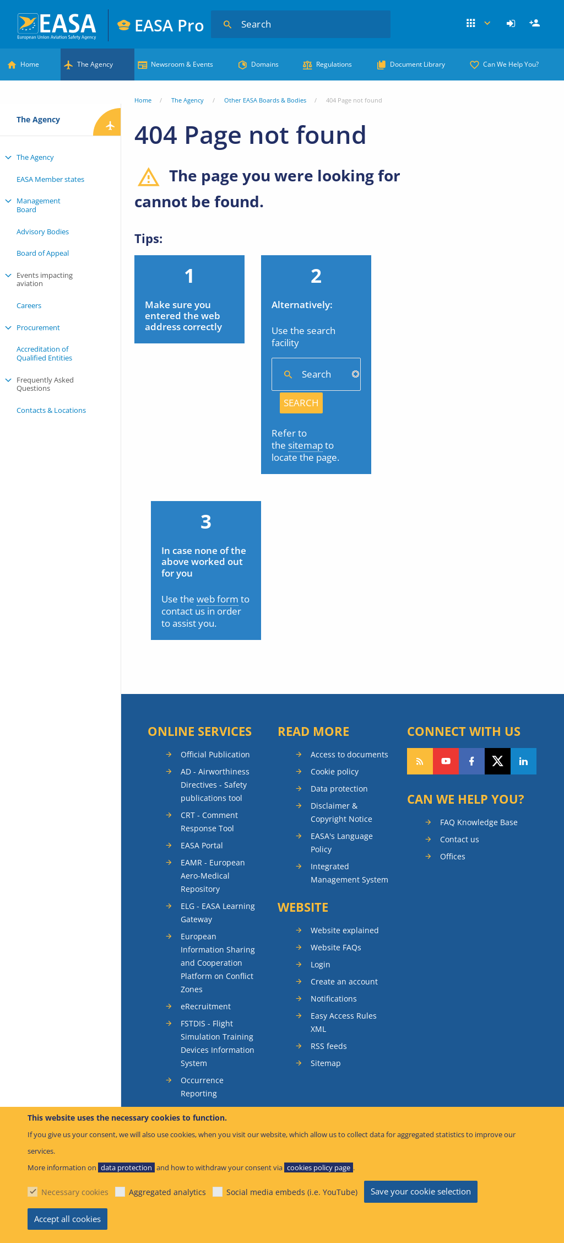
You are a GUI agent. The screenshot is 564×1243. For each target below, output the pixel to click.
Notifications (334, 998)
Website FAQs (336, 947)
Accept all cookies (67, 1218)
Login (512, 23)
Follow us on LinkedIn (523, 761)
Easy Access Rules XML (344, 1022)
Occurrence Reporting (202, 1087)
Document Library (417, 64)
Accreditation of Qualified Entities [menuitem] (44, 353)
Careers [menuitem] (29, 305)
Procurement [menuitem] (38, 327)
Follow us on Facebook (472, 761)
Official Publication (215, 754)
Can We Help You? (511, 64)
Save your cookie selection (421, 1191)
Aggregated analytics (167, 1192)
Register (535, 23)
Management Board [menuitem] (39, 205)
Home (29, 64)
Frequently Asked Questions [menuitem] (45, 384)
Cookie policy (335, 771)
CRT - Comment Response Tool (209, 821)
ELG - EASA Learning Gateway (218, 912)
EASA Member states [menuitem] (50, 179)
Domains (265, 64)
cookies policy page (318, 1167)
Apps (479, 23)
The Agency (95, 64)
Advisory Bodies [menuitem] (43, 231)
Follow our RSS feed (420, 761)
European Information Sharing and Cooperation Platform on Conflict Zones (218, 962)
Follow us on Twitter (498, 761)
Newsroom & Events (182, 64)
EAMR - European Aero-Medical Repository (213, 875)
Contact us (459, 839)
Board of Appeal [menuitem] (43, 253)
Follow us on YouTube (446, 761)
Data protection (339, 788)
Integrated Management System (349, 873)
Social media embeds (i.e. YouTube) (291, 1192)
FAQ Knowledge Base (479, 822)
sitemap (305, 445)
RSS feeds (329, 1046)
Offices (452, 856)
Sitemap (326, 1063)
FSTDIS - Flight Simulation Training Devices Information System (217, 1043)
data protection (126, 1167)
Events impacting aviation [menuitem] (45, 279)
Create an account (344, 981)
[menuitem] (512, 23)
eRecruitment (206, 1006)
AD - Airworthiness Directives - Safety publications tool (215, 784)
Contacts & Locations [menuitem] (51, 410)
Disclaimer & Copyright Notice (341, 812)
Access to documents (349, 754)
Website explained (345, 930)
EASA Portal (202, 845)
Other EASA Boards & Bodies (265, 100)
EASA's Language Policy (342, 842)
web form (217, 599)
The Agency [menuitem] (35, 157)
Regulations (334, 64)
